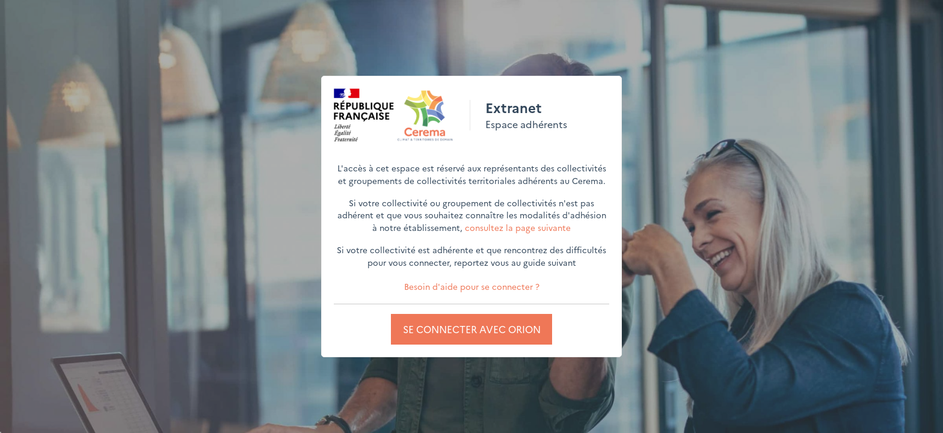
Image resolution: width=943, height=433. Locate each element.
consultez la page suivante (518, 227)
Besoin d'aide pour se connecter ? (471, 286)
